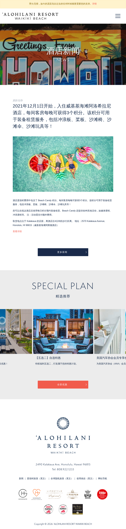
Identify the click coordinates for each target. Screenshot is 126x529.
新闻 (21, 478)
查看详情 (17, 231)
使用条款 (86, 478)
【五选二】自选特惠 (48, 357)
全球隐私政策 (62, 478)
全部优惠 (62, 384)
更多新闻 (62, 252)
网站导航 (102, 478)
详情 (94, 4)
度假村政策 (37, 478)
